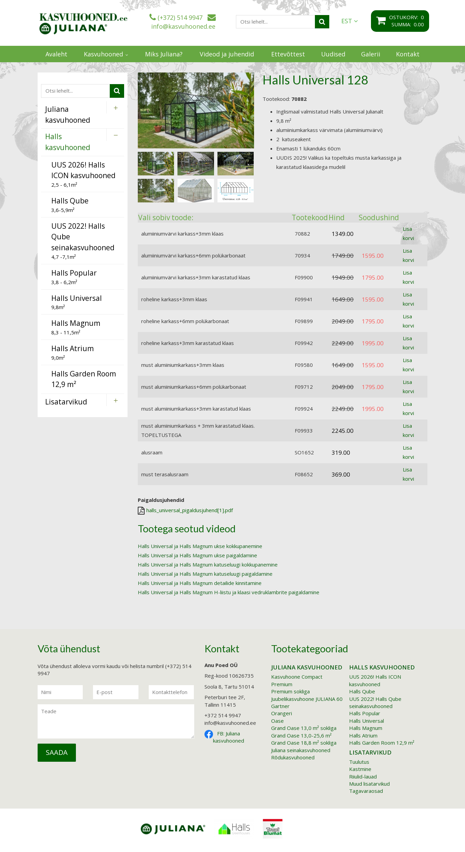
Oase (277, 720)
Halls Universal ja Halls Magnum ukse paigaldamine (197, 555)
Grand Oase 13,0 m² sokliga (303, 727)
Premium (281, 684)
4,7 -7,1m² (83, 240)
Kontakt (408, 54)
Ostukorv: (405, 17)
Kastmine (360, 769)
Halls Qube (362, 691)
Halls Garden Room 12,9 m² (381, 742)
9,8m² (76, 302)
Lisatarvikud (370, 752)
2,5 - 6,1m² (83, 174)
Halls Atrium (363, 735)
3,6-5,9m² (70, 204)
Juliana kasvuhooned (306, 667)
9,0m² (72, 352)
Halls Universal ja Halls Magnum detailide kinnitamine (200, 583)
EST (349, 21)
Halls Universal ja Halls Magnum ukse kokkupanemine (200, 546)
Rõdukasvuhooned (293, 757)
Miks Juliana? (164, 54)
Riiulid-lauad (363, 776)
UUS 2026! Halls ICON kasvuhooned (375, 680)
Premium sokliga (290, 691)
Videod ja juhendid (227, 54)
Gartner (280, 706)
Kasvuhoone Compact (296, 676)
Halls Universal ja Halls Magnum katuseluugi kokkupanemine (208, 564)
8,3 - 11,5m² (75, 327)
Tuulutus (359, 761)
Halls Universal (366, 720)
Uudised (333, 54)
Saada (57, 752)
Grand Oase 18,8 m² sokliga (303, 742)
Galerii (370, 54)
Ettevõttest (288, 54)
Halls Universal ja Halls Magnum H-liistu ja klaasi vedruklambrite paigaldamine (228, 592)
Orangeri (281, 713)
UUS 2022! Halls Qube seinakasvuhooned (375, 702)
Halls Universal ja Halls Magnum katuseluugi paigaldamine (205, 573)
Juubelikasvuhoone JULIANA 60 (307, 698)
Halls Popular (364, 713)
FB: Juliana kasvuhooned (228, 737)
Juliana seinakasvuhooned (300, 750)
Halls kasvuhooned (382, 667)
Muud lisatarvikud (369, 783)
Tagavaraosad (366, 790)
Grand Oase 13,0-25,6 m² (301, 735)
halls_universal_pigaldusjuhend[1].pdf (185, 511)
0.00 (419, 24)
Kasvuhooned (103, 54)
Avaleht (56, 54)
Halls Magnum (365, 727)
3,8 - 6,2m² (74, 276)
